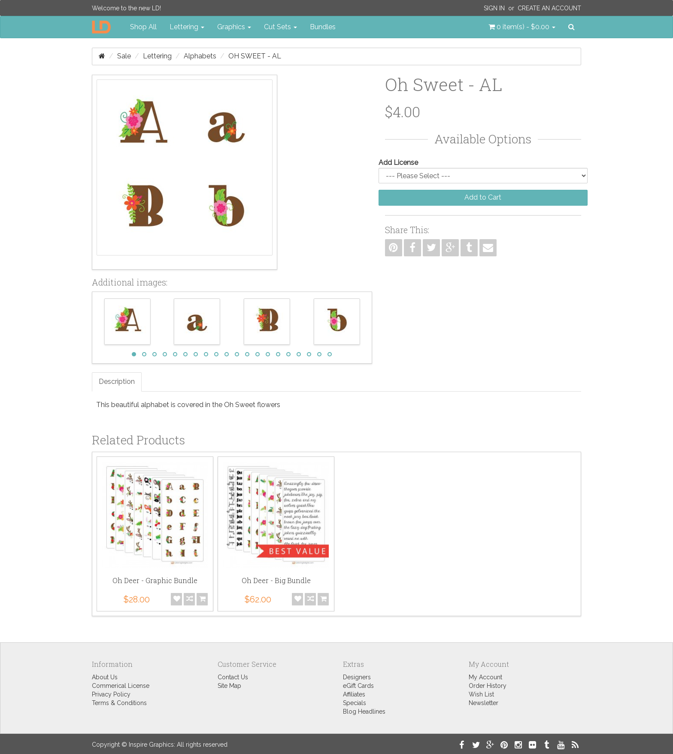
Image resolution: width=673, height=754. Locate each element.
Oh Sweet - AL (254, 56)
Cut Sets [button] (280, 27)
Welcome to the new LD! (126, 8)
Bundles (323, 27)
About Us (105, 677)
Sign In (494, 8)
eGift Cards (358, 685)
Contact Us (233, 677)
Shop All (143, 27)
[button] (522, 27)
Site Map (229, 685)
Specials (354, 702)
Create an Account (549, 8)
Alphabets (200, 56)
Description (117, 381)
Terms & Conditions (119, 702)
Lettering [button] (187, 27)
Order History (487, 685)
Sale (124, 56)
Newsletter (483, 702)
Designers (357, 677)
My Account (485, 677)
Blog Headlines (364, 711)
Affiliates (354, 694)
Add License (398, 162)
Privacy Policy (111, 694)
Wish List (481, 694)
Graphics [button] (234, 27)
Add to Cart (482, 197)
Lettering (157, 56)
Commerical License (120, 685)
